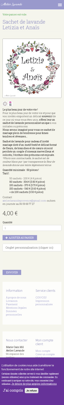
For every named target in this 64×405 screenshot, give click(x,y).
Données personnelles (14, 313)
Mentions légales (16, 307)
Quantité (7, 222)
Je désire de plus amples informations (34, 383)
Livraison (12, 301)
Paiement (11, 304)
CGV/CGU (40, 297)
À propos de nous (16, 297)
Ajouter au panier (19, 237)
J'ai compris (13, 390)
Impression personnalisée (44, 302)
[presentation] (28, 261)
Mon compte (42, 350)
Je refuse (31, 390)
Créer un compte (45, 354)
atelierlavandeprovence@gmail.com (24, 200)
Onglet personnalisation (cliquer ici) (29, 247)
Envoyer (12, 272)
